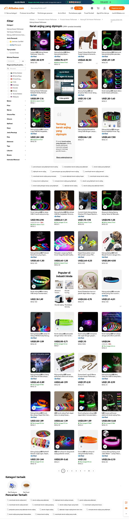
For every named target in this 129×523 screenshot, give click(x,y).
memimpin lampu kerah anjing (98, 176)
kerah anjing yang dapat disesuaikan (19, 514)
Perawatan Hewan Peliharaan (47, 19)
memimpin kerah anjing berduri (93, 171)
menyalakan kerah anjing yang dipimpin (75, 167)
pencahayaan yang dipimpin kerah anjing (44, 167)
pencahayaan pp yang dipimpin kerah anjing (64, 171)
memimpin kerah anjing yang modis (64, 514)
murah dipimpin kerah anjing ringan (72, 176)
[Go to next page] (93, 471)
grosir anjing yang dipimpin (87, 500)
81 (89, 471)
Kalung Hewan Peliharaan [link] (38, 22)
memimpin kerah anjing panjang (43, 505)
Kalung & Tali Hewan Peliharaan (90, 19)
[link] (126, 502)
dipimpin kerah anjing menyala (63, 500)
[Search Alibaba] (50, 8)
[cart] (98, 8)
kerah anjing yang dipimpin (101, 167)
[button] (72, 8)
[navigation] (16, 245)
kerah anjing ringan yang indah (68, 505)
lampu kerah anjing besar (39, 181)
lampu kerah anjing (42, 514)
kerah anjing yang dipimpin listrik (92, 186)
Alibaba (32, 19)
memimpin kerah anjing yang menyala (43, 176)
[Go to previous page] (59, 471)
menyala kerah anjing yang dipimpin (64, 181)
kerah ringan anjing (46, 509)
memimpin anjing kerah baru (92, 505)
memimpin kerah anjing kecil (16, 500)
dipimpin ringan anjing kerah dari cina (69, 509)
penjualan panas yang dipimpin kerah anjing (21, 509)
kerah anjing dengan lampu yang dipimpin (44, 186)
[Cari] (78, 8)
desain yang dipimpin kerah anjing (91, 181)
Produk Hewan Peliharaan (68, 19)
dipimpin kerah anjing (38, 171)
